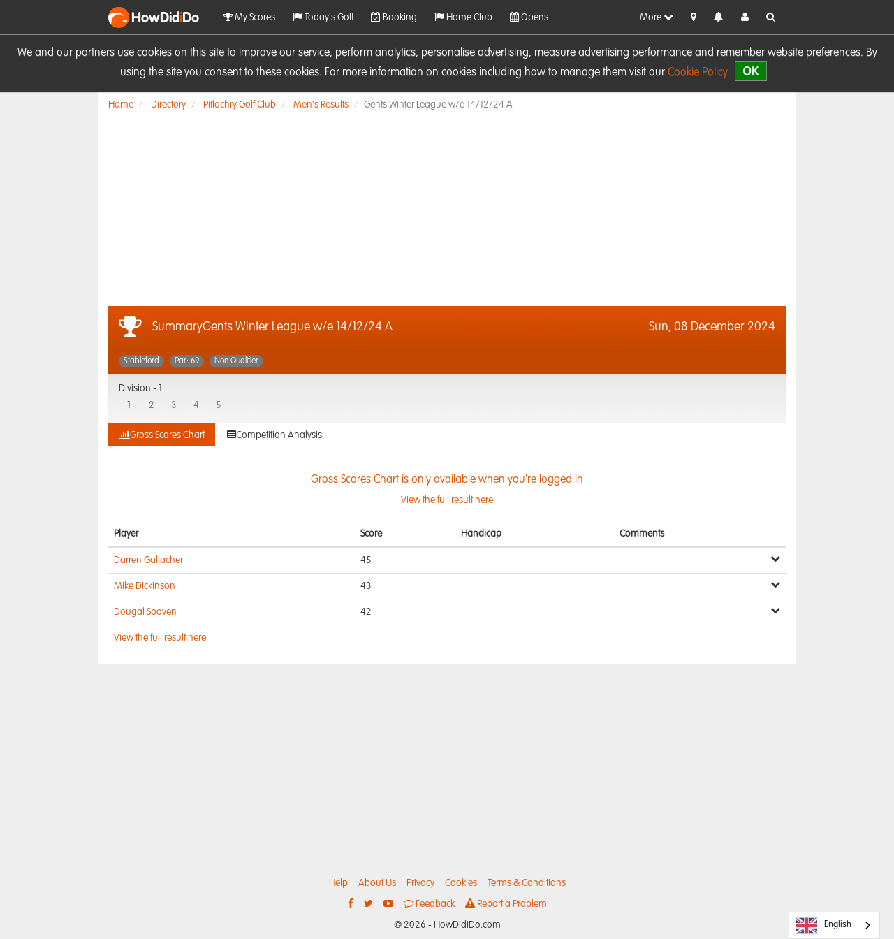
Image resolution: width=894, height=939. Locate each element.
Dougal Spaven (145, 612)
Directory (168, 105)
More (656, 17)
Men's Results (321, 105)
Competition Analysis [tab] (274, 435)
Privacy (420, 883)
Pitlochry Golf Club (239, 105)
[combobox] (834, 925)
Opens (529, 17)
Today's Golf (323, 17)
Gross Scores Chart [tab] (162, 435)
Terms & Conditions (527, 883)
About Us (377, 883)
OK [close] (750, 71)
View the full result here (160, 638)
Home (120, 105)
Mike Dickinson (144, 586)
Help (338, 883)
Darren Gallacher (148, 560)
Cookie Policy (698, 72)
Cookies (461, 883)
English (823, 925)
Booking (394, 17)
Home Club (463, 17)
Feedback (429, 903)
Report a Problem (506, 903)
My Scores (249, 17)
